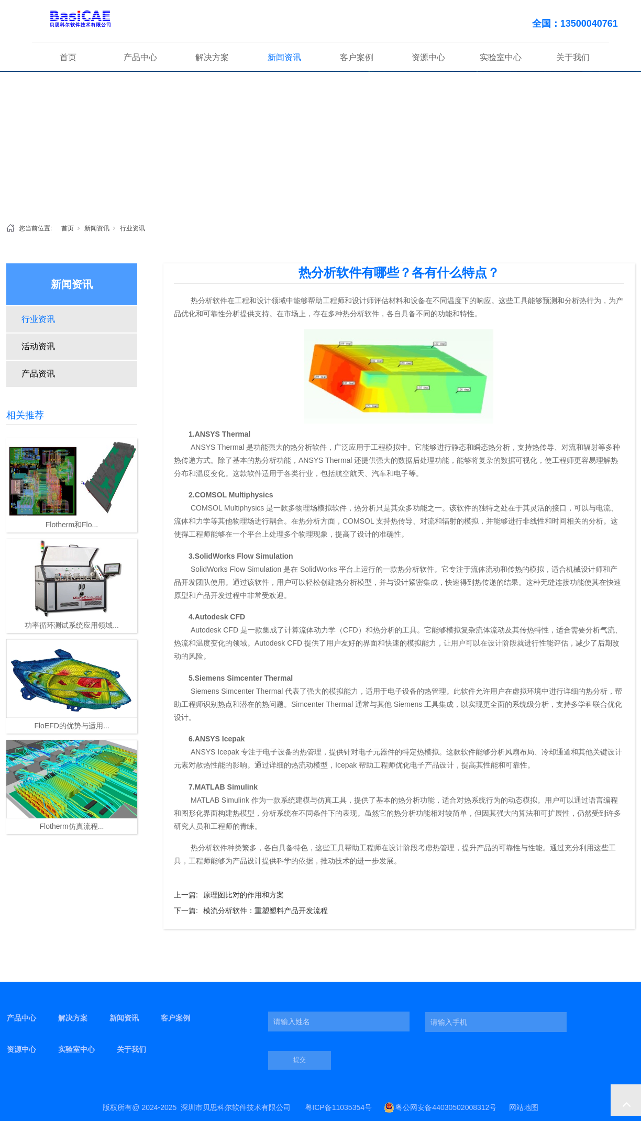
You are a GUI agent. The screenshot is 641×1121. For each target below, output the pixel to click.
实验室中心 (501, 57)
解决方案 (212, 57)
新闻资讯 (284, 57)
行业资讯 (132, 228)
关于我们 (573, 57)
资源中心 (428, 57)
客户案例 (356, 57)
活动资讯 (38, 346)
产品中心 (140, 57)
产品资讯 (38, 373)
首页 (68, 57)
